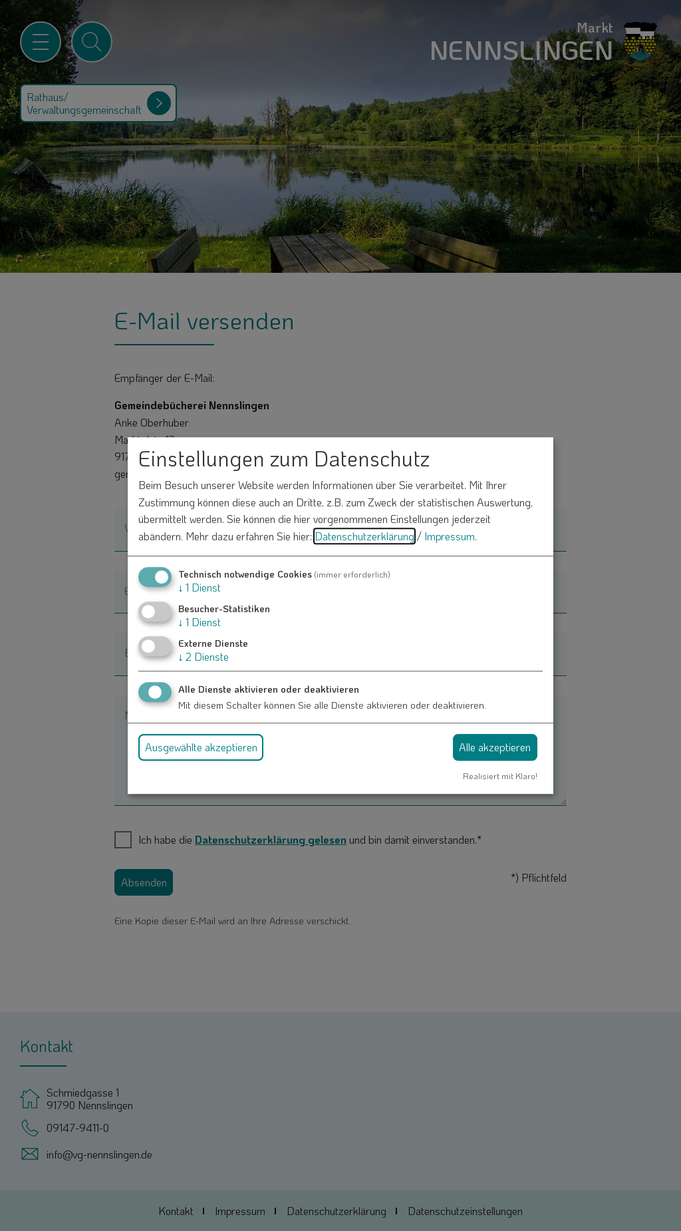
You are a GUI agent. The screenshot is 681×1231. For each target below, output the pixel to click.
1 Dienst (199, 587)
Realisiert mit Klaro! (500, 776)
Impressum (449, 536)
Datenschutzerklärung (364, 536)
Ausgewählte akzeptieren (201, 747)
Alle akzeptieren (495, 747)
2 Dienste (203, 656)
